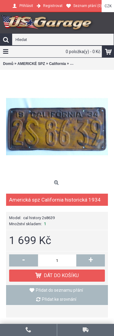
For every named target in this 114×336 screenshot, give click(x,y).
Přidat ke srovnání (59, 299)
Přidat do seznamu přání (59, 290)
